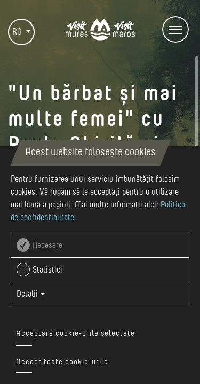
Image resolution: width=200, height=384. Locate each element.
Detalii (31, 294)
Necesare (47, 245)
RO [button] (18, 32)
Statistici (47, 270)
